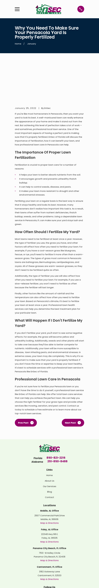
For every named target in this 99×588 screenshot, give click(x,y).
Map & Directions (49, 483)
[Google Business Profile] (55, 553)
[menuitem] (19, 582)
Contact (49, 458)
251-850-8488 (57, 422)
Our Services (49, 447)
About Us (49, 441)
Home (49, 436)
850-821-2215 (56, 418)
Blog (49, 452)
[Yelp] (49, 553)
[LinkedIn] (43, 553)
